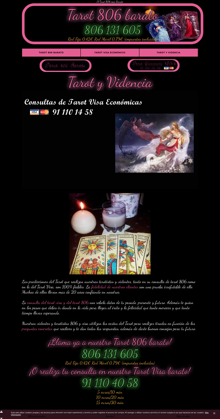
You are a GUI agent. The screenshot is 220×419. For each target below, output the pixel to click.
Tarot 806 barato (51, 52)
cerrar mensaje (214, 414)
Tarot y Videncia (168, 52)
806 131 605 (112, 29)
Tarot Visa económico (109, 52)
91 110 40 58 (110, 382)
